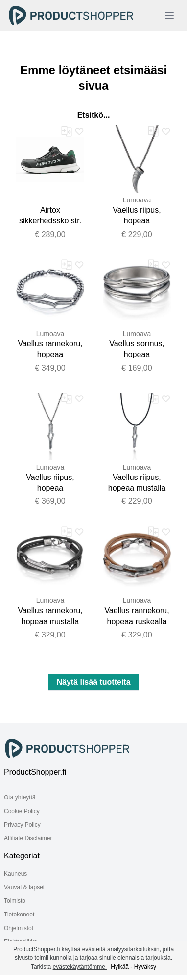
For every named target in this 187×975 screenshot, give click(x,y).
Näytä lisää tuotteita (93, 682)
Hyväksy (145, 966)
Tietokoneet (19, 914)
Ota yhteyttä (20, 797)
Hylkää (120, 966)
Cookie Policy (22, 811)
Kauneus (15, 873)
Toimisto (14, 900)
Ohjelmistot (18, 928)
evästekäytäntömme (80, 966)
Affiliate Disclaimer (28, 838)
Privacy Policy (22, 824)
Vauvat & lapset (24, 887)
